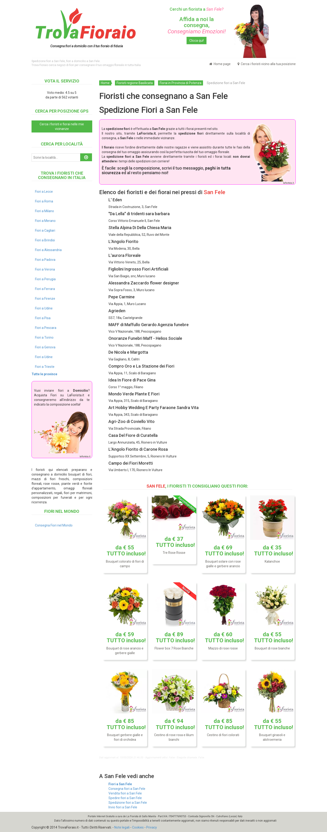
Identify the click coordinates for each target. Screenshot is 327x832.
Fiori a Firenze (45, 298)
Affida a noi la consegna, (197, 25)
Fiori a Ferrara (45, 289)
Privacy (151, 827)
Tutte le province (44, 374)
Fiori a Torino (44, 337)
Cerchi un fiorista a (196, 9)
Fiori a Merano (45, 221)
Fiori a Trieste (44, 367)
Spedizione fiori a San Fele (127, 802)
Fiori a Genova (45, 347)
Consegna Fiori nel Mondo (54, 525)
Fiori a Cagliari (45, 230)
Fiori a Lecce (44, 191)
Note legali (122, 827)
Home (105, 83)
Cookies (138, 827)
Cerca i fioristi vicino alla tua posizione (267, 64)
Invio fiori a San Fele (122, 807)
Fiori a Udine (44, 308)
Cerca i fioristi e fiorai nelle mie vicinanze (62, 126)
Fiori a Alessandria (48, 250)
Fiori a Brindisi (45, 240)
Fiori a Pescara (45, 328)
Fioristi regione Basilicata (135, 83)
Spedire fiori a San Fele (125, 798)
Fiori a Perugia (45, 279)
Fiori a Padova (45, 260)
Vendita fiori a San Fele (125, 793)
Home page (220, 64)
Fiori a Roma (44, 201)
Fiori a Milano (44, 211)
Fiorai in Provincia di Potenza (180, 83)
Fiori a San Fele (120, 784)
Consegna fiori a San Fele (126, 789)
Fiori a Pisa (43, 318)
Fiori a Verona (45, 269)
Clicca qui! (196, 40)
